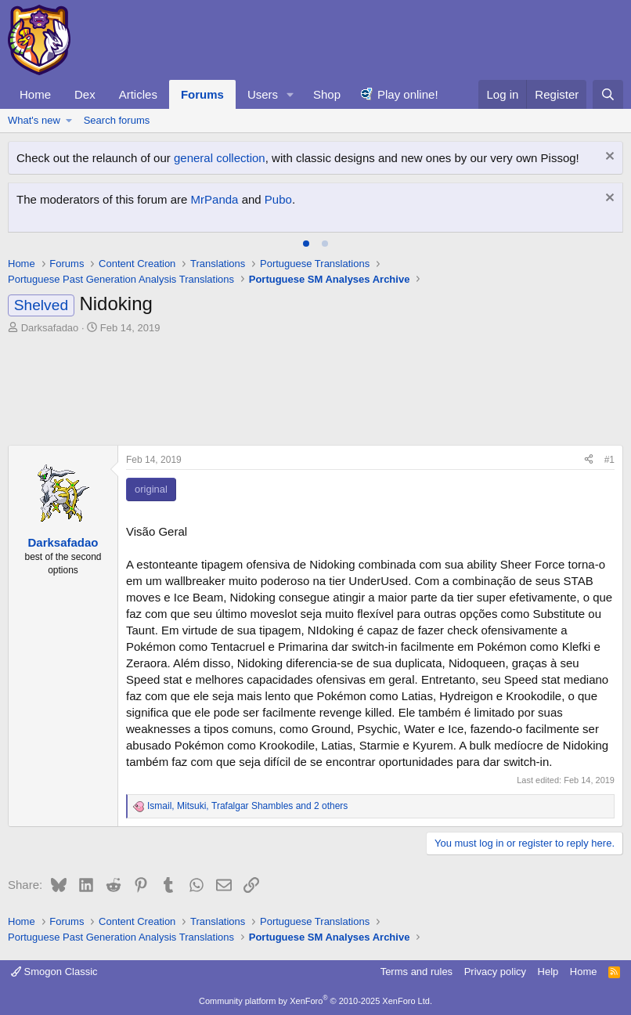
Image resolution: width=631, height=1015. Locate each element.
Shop (327, 94)
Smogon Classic (54, 971)
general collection (219, 157)
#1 (609, 459)
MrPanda (215, 199)
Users (262, 94)
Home (35, 94)
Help (548, 971)
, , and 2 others (247, 805)
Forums (202, 94)
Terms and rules (416, 971)
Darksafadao (50, 328)
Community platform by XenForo (315, 1001)
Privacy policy (495, 971)
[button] (290, 94)
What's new (34, 120)
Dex (85, 94)
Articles (138, 94)
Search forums (117, 120)
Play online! (407, 94)
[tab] (306, 243)
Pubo (278, 199)
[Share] (589, 460)
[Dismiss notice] (608, 158)
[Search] (608, 94)
